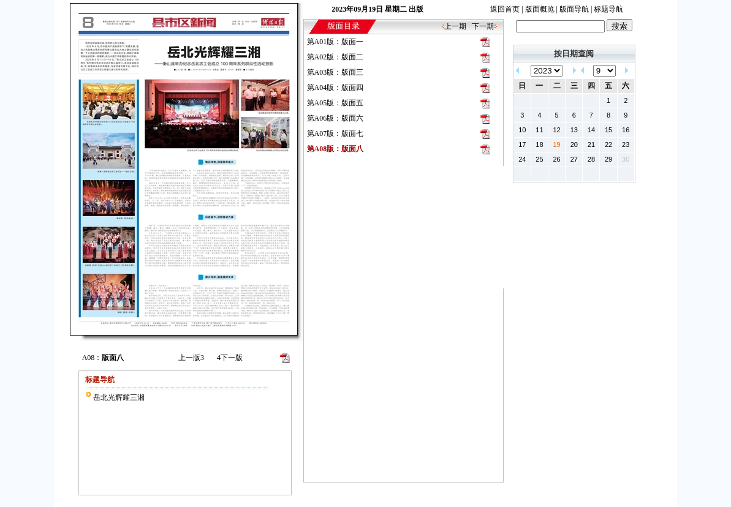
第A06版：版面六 (335, 118)
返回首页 (505, 9)
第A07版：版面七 (335, 133)
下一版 (230, 357)
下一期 (483, 26)
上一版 (191, 357)
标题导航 (608, 9)
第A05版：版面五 (335, 103)
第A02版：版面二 (335, 57)
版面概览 (540, 9)
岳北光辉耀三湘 (119, 397)
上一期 (455, 26)
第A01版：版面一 (335, 41)
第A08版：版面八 (335, 149)
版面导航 (574, 9)
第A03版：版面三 (335, 72)
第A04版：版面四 (335, 87)
